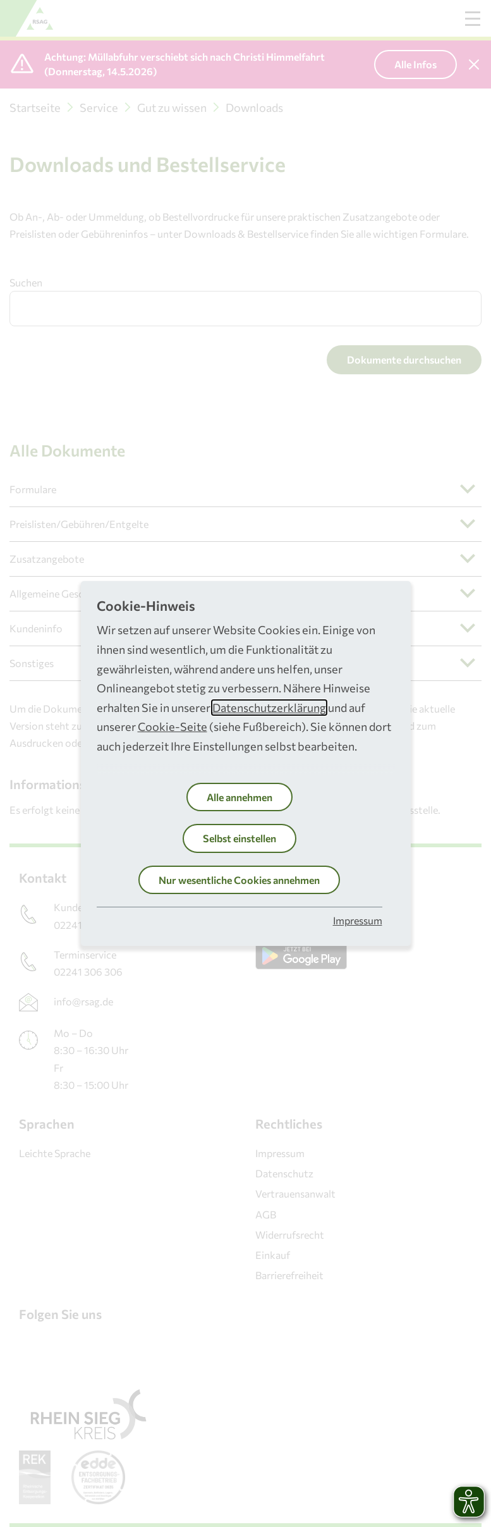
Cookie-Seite (172, 726)
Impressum (357, 920)
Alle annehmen (239, 797)
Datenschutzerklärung (269, 707)
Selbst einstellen (239, 838)
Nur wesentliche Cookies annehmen (239, 880)
